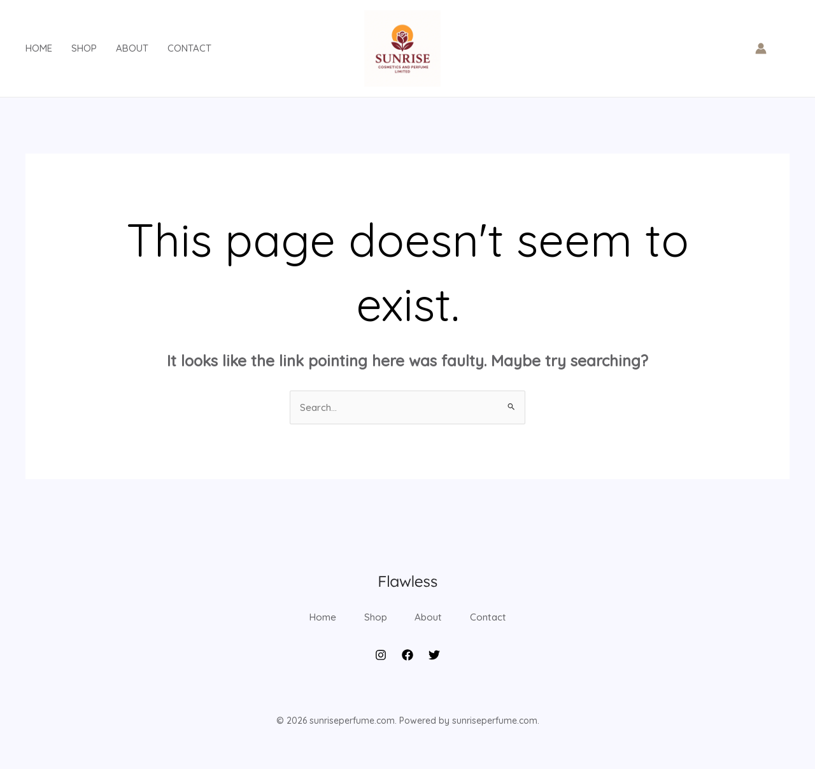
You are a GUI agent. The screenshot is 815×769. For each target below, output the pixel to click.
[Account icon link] (761, 48)
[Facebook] (407, 672)
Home (38, 48)
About (132, 48)
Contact (189, 48)
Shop (84, 48)
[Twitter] (434, 672)
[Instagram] (380, 672)
